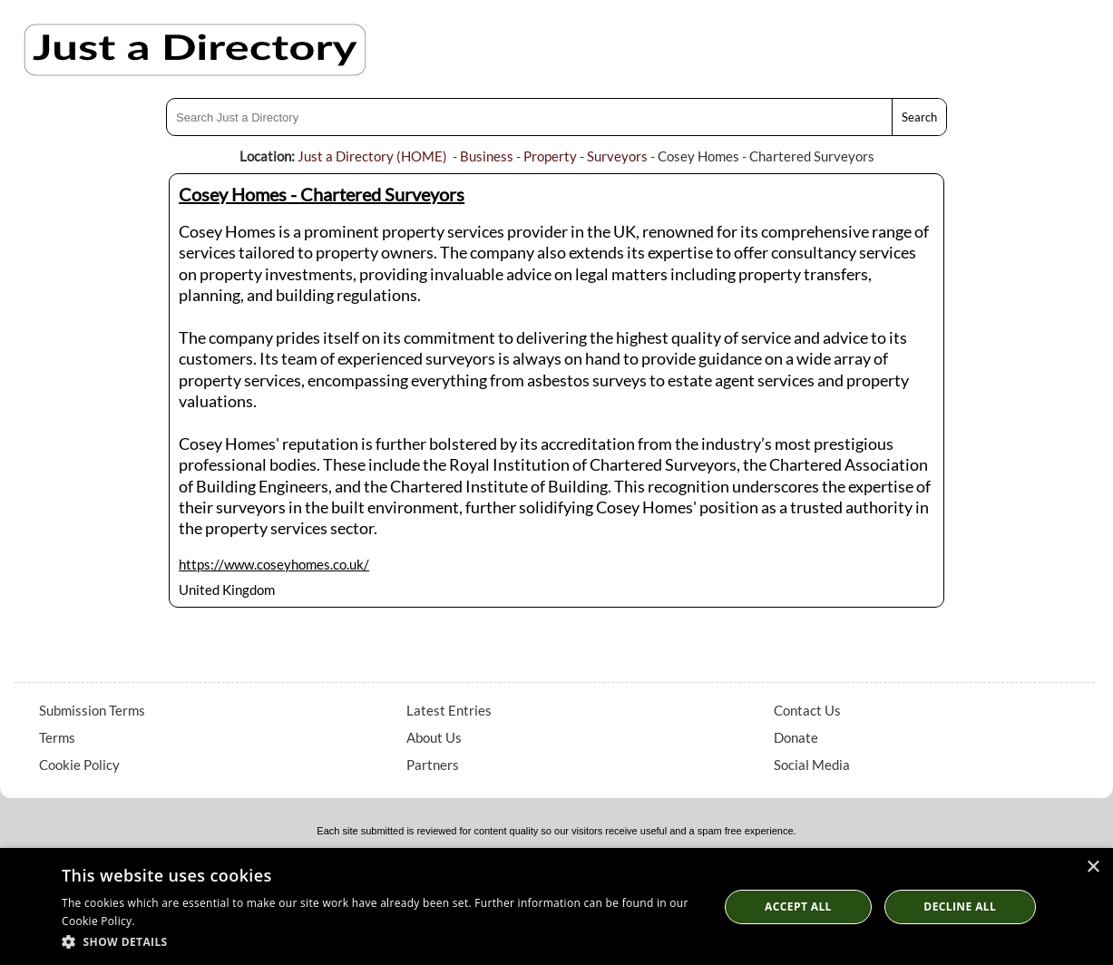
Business (486, 156)
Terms (57, 737)
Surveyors (617, 156)
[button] (380, 941)
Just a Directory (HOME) (372, 156)
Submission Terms (92, 710)
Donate (796, 737)
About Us (434, 737)
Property (550, 156)
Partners (432, 764)
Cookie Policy (79, 764)
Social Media (812, 764)
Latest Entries (449, 710)
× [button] (1092, 867)
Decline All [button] (959, 906)
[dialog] (556, 906)
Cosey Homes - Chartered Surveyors (321, 194)
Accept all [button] (798, 906)
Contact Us (807, 710)
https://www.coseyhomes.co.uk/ (274, 564)
